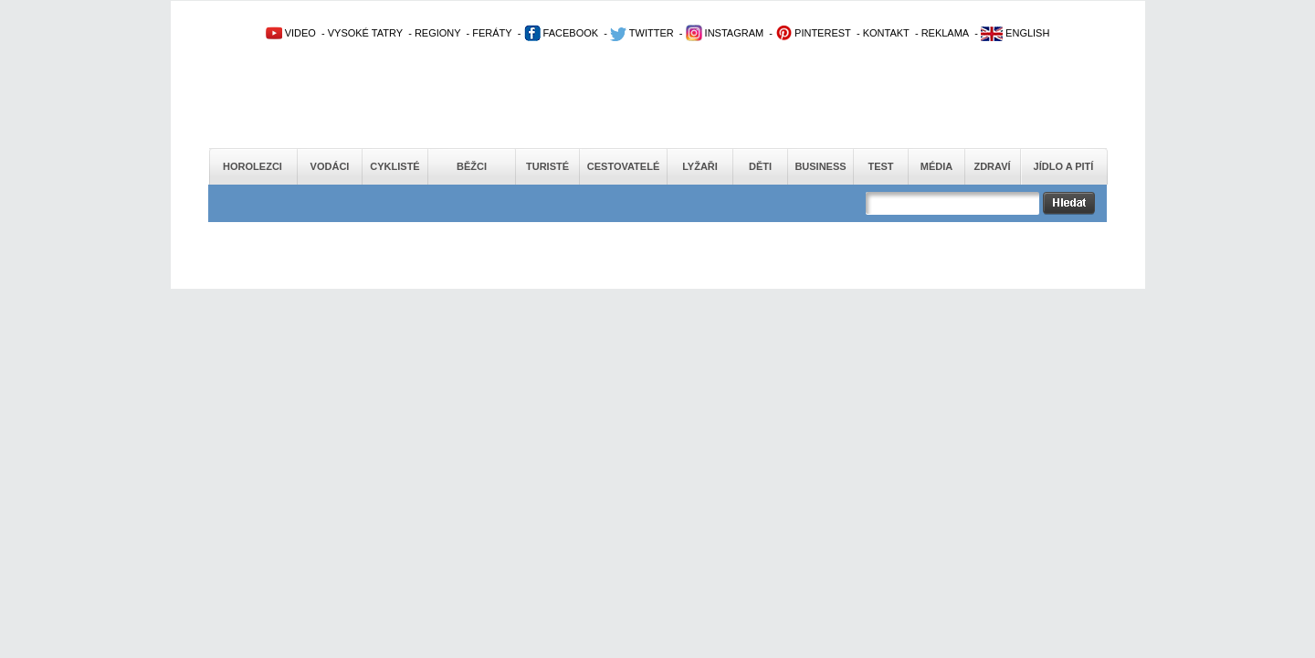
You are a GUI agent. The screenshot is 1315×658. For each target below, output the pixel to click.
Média (936, 166)
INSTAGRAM (725, 32)
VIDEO (291, 32)
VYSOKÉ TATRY (365, 32)
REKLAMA (945, 32)
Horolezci (252, 166)
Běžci (472, 166)
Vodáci (330, 166)
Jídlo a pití (1064, 166)
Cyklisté (394, 166)
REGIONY (438, 32)
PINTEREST (813, 32)
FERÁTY (491, 32)
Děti (760, 166)
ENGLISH (1015, 32)
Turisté (547, 166)
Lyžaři (700, 166)
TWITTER (642, 32)
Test (880, 166)
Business (820, 166)
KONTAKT (886, 32)
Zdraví (991, 166)
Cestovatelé (623, 166)
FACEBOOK (561, 32)
